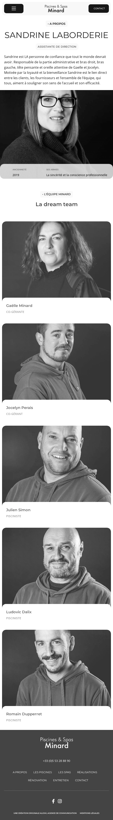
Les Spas (64, 772)
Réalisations (87, 772)
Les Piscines (42, 772)
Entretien (61, 780)
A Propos (20, 772)
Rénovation (37, 780)
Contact (81, 780)
